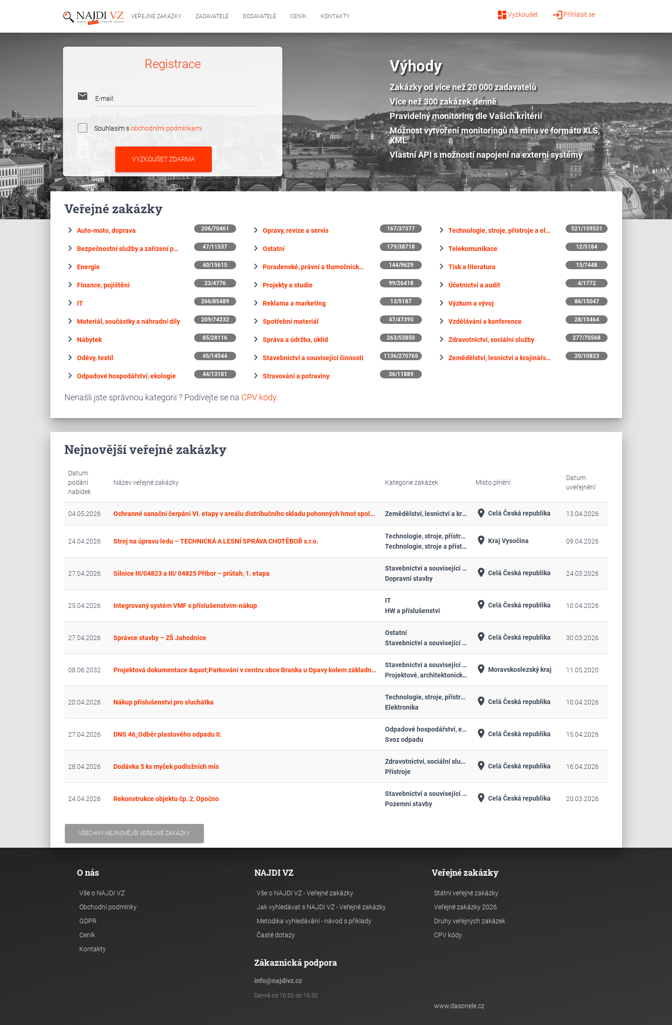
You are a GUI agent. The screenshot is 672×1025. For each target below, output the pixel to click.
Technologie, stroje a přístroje (426, 546)
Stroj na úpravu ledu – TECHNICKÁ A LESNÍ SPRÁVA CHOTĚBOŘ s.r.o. (215, 541)
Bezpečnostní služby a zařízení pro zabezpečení (128, 248)
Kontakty (335, 16)
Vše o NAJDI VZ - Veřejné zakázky (305, 893)
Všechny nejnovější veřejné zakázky (134, 833)
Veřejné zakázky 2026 (465, 907)
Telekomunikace (472, 248)
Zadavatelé (212, 16)
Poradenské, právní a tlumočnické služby (314, 267)
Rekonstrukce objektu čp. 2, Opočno (166, 798)
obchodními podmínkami (166, 128)
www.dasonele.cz (459, 1006)
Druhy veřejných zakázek (469, 921)
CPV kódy (258, 397)
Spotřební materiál (291, 321)
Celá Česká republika (513, 513)
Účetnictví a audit (474, 285)
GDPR (88, 921)
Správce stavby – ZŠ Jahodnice (159, 637)
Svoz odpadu (404, 739)
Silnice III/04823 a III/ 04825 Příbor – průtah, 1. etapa (191, 573)
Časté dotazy (276, 935)
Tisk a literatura (472, 267)
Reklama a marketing (294, 303)
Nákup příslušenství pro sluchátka (163, 702)
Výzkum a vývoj (471, 303)
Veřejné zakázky (156, 16)
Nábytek (89, 339)
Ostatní (274, 248)
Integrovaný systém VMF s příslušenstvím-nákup (185, 605)
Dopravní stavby (409, 578)
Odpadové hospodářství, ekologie (126, 376)
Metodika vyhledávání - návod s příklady (314, 921)
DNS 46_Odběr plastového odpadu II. (167, 734)
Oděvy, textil (95, 358)
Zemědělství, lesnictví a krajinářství (500, 358)
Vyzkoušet (517, 15)
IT (80, 303)
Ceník (298, 16)
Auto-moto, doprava (106, 230)
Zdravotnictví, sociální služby (491, 339)
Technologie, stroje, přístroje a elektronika (500, 230)
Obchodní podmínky (108, 907)
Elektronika (402, 707)
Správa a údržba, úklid (295, 339)
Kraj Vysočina (502, 541)
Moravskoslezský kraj (514, 669)
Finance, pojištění (103, 285)
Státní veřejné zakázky (466, 893)
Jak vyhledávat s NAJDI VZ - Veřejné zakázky (321, 907)
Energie (88, 267)
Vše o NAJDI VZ (102, 893)
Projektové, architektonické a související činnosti (426, 675)
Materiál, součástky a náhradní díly (128, 321)
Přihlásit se (573, 15)
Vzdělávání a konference (485, 321)
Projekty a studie (288, 285)
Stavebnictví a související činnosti (313, 358)
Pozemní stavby (408, 804)
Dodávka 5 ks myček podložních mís (166, 766)
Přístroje (398, 771)
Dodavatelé (259, 16)
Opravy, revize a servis (296, 230)
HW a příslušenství (412, 610)
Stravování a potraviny (296, 376)
